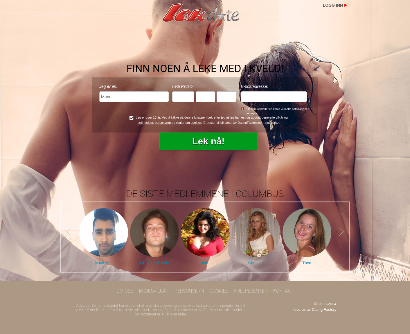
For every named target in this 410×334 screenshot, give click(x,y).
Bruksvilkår (154, 291)
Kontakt (283, 291)
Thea (306, 263)
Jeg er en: (108, 86)
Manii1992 (103, 263)
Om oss (124, 291)
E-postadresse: (254, 86)
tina (205, 263)
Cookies (219, 291)
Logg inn (333, 5)
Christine (256, 263)
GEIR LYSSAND (154, 263)
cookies (196, 122)
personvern (163, 122)
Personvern (189, 291)
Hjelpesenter (250, 291)
